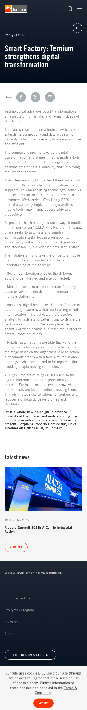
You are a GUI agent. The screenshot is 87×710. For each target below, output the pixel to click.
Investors (12, 622)
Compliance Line (17, 598)
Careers (10, 633)
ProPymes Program (19, 610)
